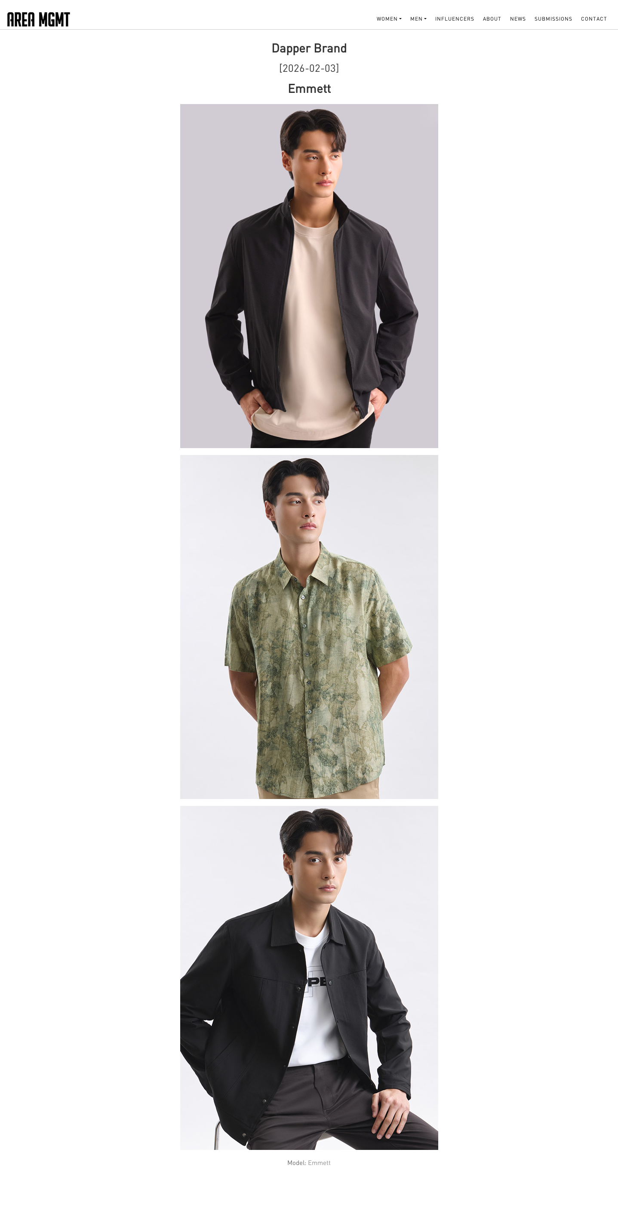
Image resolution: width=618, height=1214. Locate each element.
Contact (594, 18)
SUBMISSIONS (553, 18)
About (492, 18)
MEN (416, 18)
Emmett (319, 1162)
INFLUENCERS (454, 18)
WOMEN (387, 18)
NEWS (518, 18)
